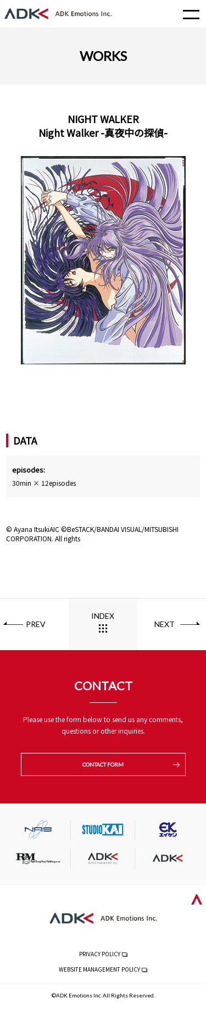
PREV (36, 624)
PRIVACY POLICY (99, 954)
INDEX (102, 615)
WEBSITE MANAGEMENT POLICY (99, 969)
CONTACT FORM (103, 764)
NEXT (164, 624)
